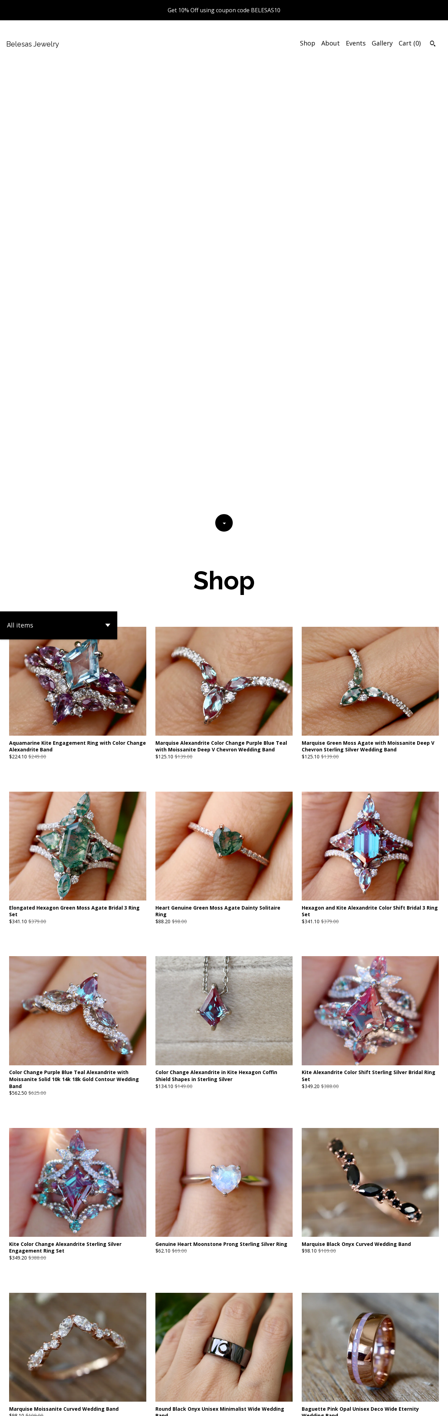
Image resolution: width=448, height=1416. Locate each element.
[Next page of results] (270, 1345)
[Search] (432, 44)
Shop (307, 43)
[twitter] (409, 1405)
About (330, 43)
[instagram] (433, 1405)
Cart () (410, 43)
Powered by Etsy (98, 1404)
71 (260, 1345)
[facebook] (396, 1405)
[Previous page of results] (178, 1345)
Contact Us (304, 1404)
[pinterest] (421, 1405)
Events (356, 43)
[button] (58, 180)
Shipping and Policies (354, 1404)
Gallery (382, 43)
